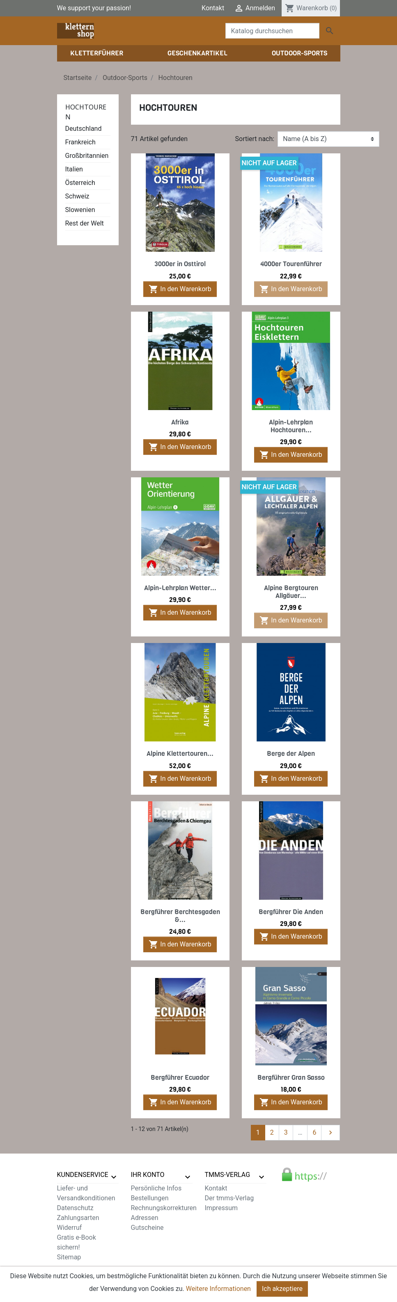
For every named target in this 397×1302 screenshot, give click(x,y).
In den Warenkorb (180, 289)
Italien (74, 169)
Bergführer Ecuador (180, 1077)
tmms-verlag (227, 1175)
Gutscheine (147, 1227)
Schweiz (77, 196)
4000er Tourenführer (291, 264)
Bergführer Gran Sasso (291, 1077)
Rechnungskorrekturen (164, 1208)
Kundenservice (82, 1175)
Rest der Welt (84, 223)
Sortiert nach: (255, 139)
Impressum (221, 1208)
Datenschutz (75, 1208)
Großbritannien (87, 156)
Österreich (80, 183)
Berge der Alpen (291, 753)
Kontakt (213, 8)
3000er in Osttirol (180, 264)
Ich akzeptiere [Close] (282, 1292)
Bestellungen (150, 1198)
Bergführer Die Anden (291, 912)
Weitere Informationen (218, 1292)
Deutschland (83, 128)
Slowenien (80, 210)
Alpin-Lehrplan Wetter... (180, 588)
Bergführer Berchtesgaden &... (180, 916)
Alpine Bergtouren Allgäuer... (291, 592)
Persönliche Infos (156, 1188)
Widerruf (69, 1227)
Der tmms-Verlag (229, 1198)
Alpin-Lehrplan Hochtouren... (291, 426)
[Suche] (272, 31)
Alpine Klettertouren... (180, 753)
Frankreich (80, 142)
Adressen (144, 1218)
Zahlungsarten (78, 1218)
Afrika (180, 422)
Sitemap (69, 1257)
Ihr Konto (148, 1175)
